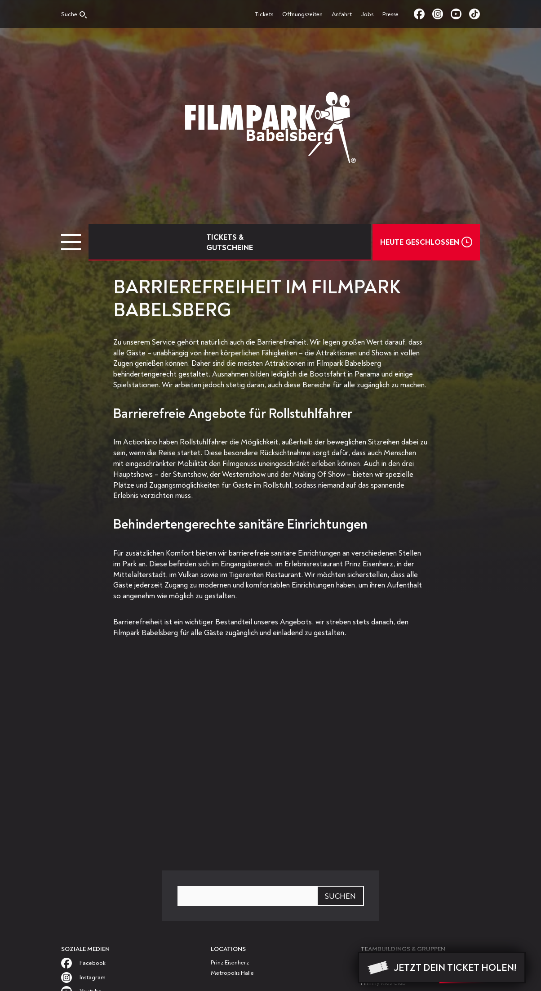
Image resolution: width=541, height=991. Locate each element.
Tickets (263, 14)
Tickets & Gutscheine (229, 242)
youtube (460, 14)
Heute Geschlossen (419, 242)
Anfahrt (342, 14)
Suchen (340, 896)
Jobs (367, 14)
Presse (390, 14)
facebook (423, 14)
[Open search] (74, 16)
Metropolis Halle (232, 973)
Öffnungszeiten (302, 14)
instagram (441, 14)
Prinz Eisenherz (230, 962)
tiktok (474, 14)
